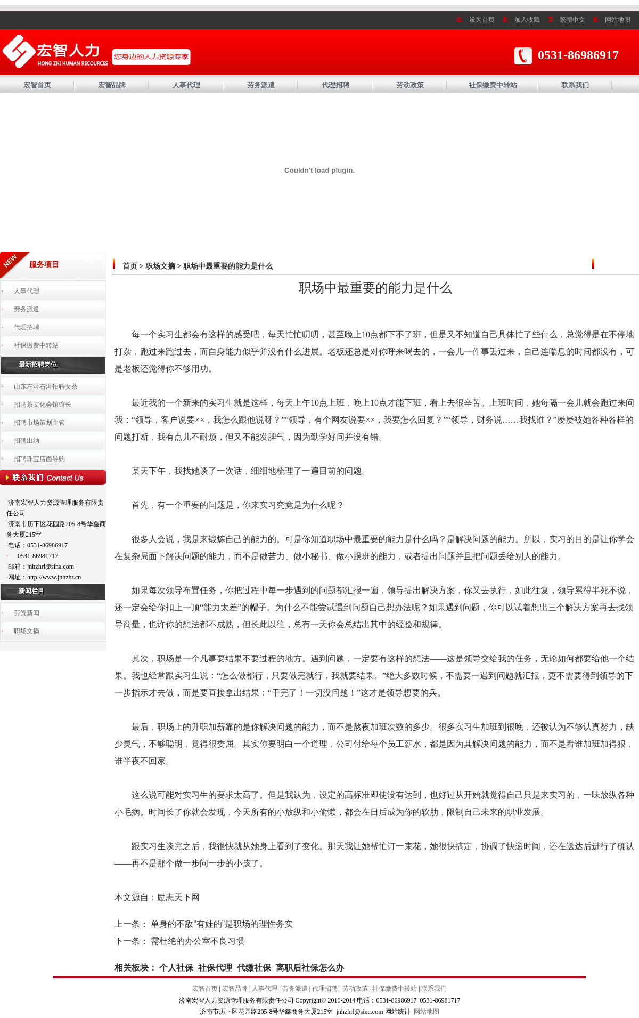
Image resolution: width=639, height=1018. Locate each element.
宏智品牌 (112, 85)
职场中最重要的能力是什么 (228, 266)
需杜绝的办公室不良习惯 (197, 941)
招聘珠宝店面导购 (39, 459)
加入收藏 (527, 19)
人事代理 (186, 85)
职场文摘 (26, 631)
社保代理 (215, 967)
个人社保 (176, 967)
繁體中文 (572, 19)
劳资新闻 (26, 613)
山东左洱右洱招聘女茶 (46, 386)
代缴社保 (254, 967)
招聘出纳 (26, 441)
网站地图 (617, 19)
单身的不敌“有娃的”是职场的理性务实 (222, 923)
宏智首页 (37, 85)
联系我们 (575, 85)
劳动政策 (410, 85)
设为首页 (482, 19)
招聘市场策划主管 (39, 422)
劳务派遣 (261, 85)
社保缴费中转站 (493, 85)
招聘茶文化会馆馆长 (42, 404)
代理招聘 (335, 85)
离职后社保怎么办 (310, 967)
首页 (129, 266)
